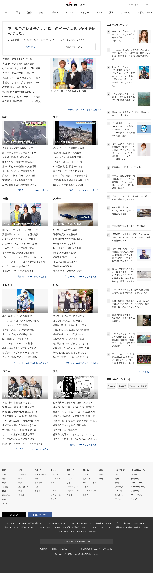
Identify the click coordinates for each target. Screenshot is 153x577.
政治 (4, 482)
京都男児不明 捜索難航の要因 (17, 180)
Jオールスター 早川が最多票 (67, 248)
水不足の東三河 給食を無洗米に (18, 162)
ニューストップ (133, 5)
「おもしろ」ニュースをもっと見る (81, 363)
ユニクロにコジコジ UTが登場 (17, 343)
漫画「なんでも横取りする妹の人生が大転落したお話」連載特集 (75, 411)
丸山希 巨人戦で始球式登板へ (18, 92)
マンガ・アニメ (57, 479)
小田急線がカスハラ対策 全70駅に (19, 348)
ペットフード (62, 531)
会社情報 (43, 549)
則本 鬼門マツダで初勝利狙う (67, 239)
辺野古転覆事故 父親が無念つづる (19, 184)
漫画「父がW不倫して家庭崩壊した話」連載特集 (75, 416)
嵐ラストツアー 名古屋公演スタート (20, 171)
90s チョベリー (89, 491)
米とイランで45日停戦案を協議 (68, 148)
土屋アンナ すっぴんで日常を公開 (19, 271)
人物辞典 (135, 491)
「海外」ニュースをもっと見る (83, 190)
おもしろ (85, 12)
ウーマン (92, 527)
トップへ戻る (29, 47)
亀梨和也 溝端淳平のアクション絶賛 (21, 101)
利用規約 (53, 549)
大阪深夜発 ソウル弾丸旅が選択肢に (20, 416)
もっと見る (144, 372)
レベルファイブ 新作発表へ (16, 325)
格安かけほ (33, 527)
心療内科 (99, 523)
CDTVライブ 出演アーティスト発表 (21, 96)
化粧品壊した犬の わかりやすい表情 (71, 348)
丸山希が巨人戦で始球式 (65, 230)
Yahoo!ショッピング (138, 386)
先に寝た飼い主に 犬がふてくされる (71, 343)
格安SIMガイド (11, 527)
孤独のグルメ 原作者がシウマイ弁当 (21, 78)
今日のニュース (145, 12)
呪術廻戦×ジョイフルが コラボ (17, 339)
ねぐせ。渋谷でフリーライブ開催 (19, 239)
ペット (70, 495)
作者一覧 (135, 479)
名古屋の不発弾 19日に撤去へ (17, 157)
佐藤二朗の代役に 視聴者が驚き (18, 248)
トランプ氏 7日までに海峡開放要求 (70, 175)
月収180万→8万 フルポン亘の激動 (19, 243)
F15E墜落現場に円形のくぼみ (68, 166)
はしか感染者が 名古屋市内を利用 (19, 152)
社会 (4, 474)
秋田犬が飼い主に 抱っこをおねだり (71, 352)
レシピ (101, 527)
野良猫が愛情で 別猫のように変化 (70, 325)
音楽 (20, 482)
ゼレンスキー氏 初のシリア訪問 (68, 184)
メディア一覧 (137, 482)
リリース (135, 474)
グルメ (53, 491)
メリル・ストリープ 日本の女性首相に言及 (23, 262)
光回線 (23, 527)
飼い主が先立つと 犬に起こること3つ (71, 357)
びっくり (70, 474)
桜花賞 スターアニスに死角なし (68, 271)
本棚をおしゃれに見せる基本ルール (21, 82)
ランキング (126, 12)
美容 (146, 527)
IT (51, 487)
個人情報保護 (86, 549)
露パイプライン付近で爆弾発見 (68, 171)
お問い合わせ (107, 549)
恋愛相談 (76, 527)
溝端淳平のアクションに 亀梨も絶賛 (20, 234)
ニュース (5, 12)
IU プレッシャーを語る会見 (16, 266)
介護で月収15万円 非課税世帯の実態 (20, 420)
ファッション (56, 495)
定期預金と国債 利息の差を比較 (18, 407)
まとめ (5, 487)
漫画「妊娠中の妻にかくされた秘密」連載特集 (75, 420)
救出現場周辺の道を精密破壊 (67, 152)
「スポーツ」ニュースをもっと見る (81, 276)
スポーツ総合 (40, 474)
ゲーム (53, 482)
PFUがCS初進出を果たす (65, 262)
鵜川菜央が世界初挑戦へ (65, 252)
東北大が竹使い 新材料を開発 (17, 334)
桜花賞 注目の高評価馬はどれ (18, 87)
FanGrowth (54, 523)
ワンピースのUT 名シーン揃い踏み (19, 357)
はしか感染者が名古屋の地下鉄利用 (21, 68)
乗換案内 (120, 527)
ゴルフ (37, 487)
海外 (29, 12)
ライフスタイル (89, 482)
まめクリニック (67, 523)
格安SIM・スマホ (141, 523)
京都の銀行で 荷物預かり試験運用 (19, 166)
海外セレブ (23, 487)
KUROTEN (21, 523)
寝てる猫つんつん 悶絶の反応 (67, 320)
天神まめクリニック (84, 523)
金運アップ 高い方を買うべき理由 (19, 425)
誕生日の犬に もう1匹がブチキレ (69, 334)
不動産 (129, 527)
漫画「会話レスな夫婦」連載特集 (69, 425)
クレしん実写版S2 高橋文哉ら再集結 (20, 320)
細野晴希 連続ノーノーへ (65, 257)
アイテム (109, 523)
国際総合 (6, 495)
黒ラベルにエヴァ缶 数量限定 (17, 316)
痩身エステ (81, 531)
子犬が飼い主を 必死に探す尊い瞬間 (71, 330)
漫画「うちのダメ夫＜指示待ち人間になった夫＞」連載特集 (75, 439)
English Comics (73, 491)
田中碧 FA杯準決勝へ (63, 266)
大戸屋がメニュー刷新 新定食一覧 (19, 430)
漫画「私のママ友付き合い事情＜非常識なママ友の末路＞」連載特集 (75, 407)
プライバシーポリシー (68, 549)
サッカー (38, 482)
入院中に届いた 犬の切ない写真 (68, 339)
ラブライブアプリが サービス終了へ (20, 352)
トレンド (69, 12)
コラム (99, 12)
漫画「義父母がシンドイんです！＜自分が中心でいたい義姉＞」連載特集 (75, 434)
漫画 (111, 12)
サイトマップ (137, 495)
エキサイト (147, 5)
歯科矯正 (138, 527)
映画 (20, 479)
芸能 (41, 12)
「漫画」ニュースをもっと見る (83, 444)
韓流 (20, 491)
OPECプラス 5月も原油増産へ (68, 157)
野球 (36, 479)
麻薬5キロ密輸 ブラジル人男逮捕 (18, 175)
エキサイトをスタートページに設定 (76, 541)
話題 (101, 479)
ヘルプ (134, 499)
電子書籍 (92, 531)
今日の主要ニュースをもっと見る (84, 109)
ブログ (118, 523)
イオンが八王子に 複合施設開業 (18, 330)
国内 (18, 12)
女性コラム (87, 479)
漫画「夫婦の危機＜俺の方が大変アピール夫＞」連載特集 (75, 402)
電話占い (127, 523)
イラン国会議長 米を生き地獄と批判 (71, 180)
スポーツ (54, 12)
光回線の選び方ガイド (37, 523)
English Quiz (72, 487)
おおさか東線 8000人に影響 (17, 59)
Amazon (111, 386)
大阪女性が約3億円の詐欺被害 (18, 63)
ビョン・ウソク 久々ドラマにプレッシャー (23, 257)
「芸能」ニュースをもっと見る (32, 276)
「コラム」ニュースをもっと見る (31, 449)
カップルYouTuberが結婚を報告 (18, 439)
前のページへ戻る (74, 47)
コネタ (70, 479)
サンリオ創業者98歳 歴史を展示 (18, 434)
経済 (4, 479)
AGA (72, 531)
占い (84, 527)
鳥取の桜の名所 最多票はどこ (17, 402)
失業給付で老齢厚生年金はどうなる (20, 411)
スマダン (87, 474)
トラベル (87, 487)
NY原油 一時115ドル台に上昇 (67, 162)
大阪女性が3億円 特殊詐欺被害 (17, 148)
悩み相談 (66, 527)
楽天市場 (122, 386)
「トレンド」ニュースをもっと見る (30, 363)
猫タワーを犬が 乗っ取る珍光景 (68, 316)
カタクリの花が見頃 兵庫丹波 (18, 73)
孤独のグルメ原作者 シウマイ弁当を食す (22, 443)
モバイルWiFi (45, 527)
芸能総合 (22, 474)
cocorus (57, 527)
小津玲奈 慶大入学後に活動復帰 (18, 252)
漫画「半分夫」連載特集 (65, 430)
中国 (4, 499)
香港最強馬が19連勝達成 (65, 234)
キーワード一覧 (137, 487)
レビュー (54, 474)
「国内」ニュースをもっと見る (32, 190)
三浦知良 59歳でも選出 (64, 243)
